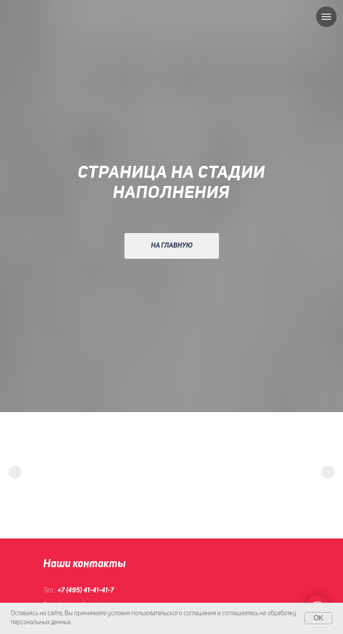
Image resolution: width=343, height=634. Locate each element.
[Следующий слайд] (328, 472)
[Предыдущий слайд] (15, 472)
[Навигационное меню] (326, 17)
